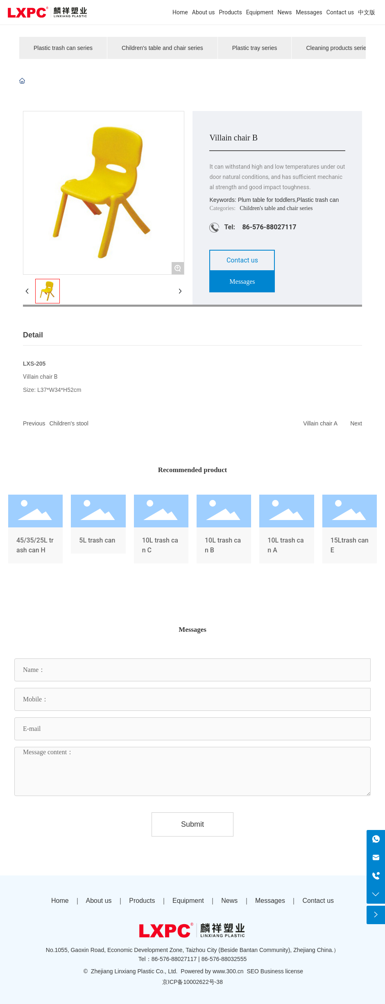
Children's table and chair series (162, 48)
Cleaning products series (337, 48)
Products (142, 900)
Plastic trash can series (63, 48)
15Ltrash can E (349, 531)
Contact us (318, 900)
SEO (253, 971)
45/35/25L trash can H (35, 531)
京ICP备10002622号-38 (192, 982)
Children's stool (68, 423)
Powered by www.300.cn (212, 971)
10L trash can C (161, 531)
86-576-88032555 (224, 959)
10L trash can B (224, 531)
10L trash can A (286, 531)
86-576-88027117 (269, 227)
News (229, 900)
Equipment (188, 900)
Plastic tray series (254, 48)
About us (98, 900)
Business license (281, 971)
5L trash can (98, 531)
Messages (270, 900)
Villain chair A (320, 423)
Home (60, 900)
